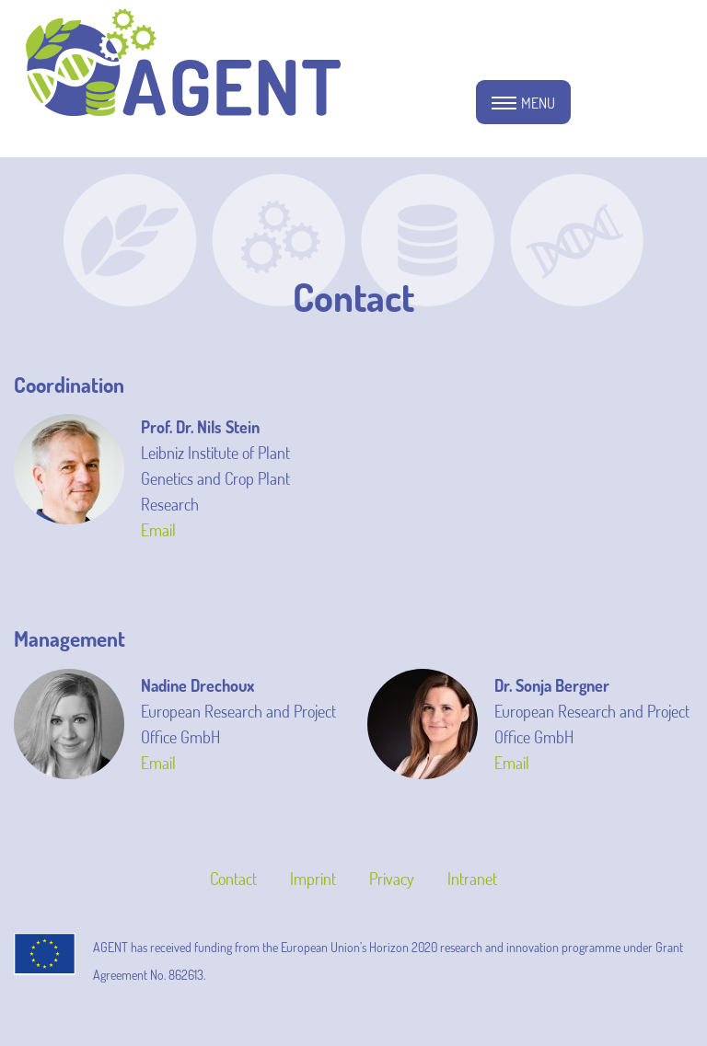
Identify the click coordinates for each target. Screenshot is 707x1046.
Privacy (391, 878)
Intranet (472, 878)
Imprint (313, 878)
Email (158, 530)
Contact (233, 878)
